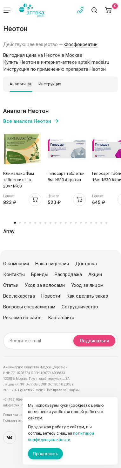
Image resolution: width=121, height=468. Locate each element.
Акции (95, 274)
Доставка (86, 264)
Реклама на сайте (22, 317)
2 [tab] (20, 223)
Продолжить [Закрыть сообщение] (45, 453)
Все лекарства (19, 296)
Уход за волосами (45, 285)
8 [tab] (50, 223)
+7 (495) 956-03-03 (17, 399)
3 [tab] (25, 223)
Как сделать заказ (87, 296)
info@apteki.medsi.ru (19, 405)
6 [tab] (40, 223)
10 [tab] (61, 223)
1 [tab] (15, 223)
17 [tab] (96, 223)
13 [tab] (76, 223)
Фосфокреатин (80, 44)
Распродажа (68, 274)
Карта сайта (61, 317)
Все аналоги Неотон (27, 121)
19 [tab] (106, 223)
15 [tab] (86, 223)
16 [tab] (91, 223)
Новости (50, 296)
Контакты (14, 274)
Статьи (10, 285)
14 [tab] (81, 223)
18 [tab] (101, 223)
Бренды (39, 274)
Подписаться (94, 340)
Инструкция (49, 84)
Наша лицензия (52, 264)
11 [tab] (66, 223)
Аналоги (21, 84)
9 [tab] (56, 223)
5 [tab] (35, 223)
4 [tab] (30, 223)
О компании (16, 264)
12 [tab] (71, 223)
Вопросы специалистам (29, 307)
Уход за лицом (87, 285)
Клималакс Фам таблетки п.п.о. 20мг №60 (18, 179)
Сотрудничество (80, 307)
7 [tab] (45, 223)
